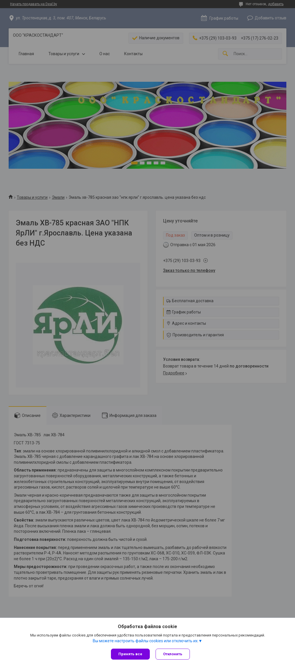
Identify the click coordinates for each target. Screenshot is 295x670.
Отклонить (172, 654)
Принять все (130, 654)
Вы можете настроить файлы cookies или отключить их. (145, 641)
